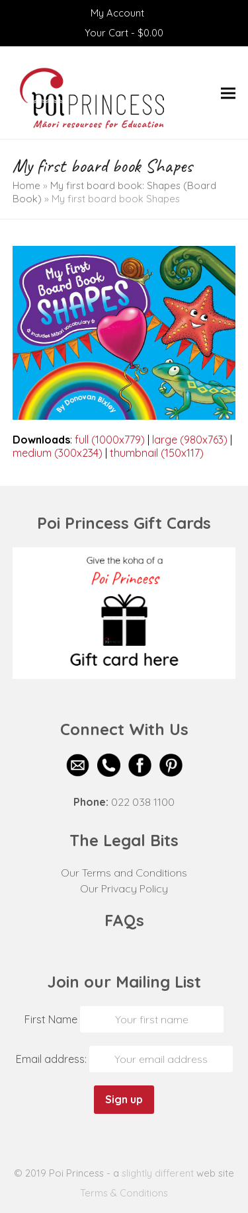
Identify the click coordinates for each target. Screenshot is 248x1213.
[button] (228, 92)
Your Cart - (124, 32)
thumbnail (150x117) (157, 452)
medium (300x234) (58, 452)
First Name (50, 1019)
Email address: (52, 1059)
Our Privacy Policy (124, 888)
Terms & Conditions (124, 1193)
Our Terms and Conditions (124, 872)
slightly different (158, 1173)
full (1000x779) (110, 439)
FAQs (124, 920)
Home (26, 185)
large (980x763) (189, 439)
